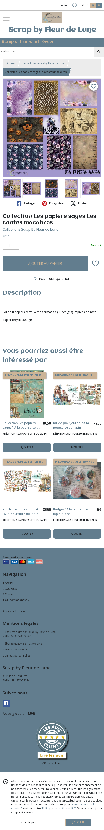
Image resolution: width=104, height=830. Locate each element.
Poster (79, 203)
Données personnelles (16, 655)
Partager (26, 203)
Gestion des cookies (15, 649)
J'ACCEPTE (78, 822)
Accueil (11, 63)
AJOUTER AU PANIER (45, 263)
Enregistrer (53, 203)
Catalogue (10, 588)
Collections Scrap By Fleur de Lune (30, 229)
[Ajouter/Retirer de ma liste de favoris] (95, 263)
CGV (6, 605)
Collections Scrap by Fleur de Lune (44, 63)
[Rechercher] (99, 52)
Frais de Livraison (14, 611)
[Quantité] (11, 245)
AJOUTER (27, 447)
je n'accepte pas (26, 822)
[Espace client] (74, 5)
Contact (64, 5)
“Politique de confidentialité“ (58, 808)
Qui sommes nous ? (16, 600)
